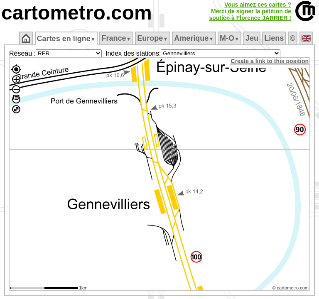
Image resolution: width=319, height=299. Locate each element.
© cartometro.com (291, 289)
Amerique (194, 38)
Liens (275, 38)
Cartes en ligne (66, 38)
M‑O (230, 38)
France (117, 38)
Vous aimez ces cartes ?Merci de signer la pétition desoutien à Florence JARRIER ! (250, 11)
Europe (153, 38)
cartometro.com (76, 13)
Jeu (252, 38)
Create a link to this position (270, 61)
